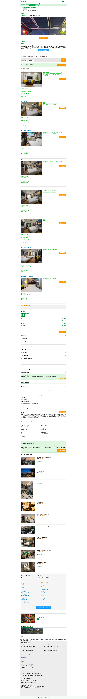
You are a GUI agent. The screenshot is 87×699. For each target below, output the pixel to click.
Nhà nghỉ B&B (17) (44, 596)
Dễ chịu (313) (23, 587)
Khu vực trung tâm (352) (25, 581)
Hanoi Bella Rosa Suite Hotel (42, 614)
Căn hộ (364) (43, 592)
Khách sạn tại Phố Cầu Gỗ (60, 639)
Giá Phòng (23, 55)
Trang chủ (22, 639)
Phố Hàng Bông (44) (24, 591)
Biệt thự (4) (43, 595)
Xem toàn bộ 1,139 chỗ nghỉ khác (43, 607)
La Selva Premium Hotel (41, 481)
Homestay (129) (43, 594)
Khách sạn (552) (43, 591)
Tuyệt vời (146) (23, 583)
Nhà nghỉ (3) (43, 598)
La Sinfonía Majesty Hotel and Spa (44, 457)
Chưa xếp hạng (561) (44, 589)
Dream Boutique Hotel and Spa (43, 514)
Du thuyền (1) (43, 602)
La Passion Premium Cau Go (42, 537)
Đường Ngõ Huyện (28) (25, 595)
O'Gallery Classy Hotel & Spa (42, 468)
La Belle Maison (40, 502)
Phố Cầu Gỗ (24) (24, 599)
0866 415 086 (61, 64)
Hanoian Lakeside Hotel (41, 562)
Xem (39, 15)
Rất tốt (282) (23, 584)
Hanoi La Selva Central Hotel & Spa (44, 550)
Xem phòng (62, 78)
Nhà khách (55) (43, 599)
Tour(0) (28, 5)
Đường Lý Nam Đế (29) (25, 592)
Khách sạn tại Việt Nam (30, 639)
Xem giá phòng (43, 37)
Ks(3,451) (33, 5)
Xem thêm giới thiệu (43, 50)
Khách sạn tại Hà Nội (39, 639)
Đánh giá (23, 311)
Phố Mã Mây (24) (24, 598)
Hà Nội (23, 5)
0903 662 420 (61, 450)
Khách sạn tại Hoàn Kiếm (49, 639)
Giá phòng (63, 60)
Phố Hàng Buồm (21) (24, 601)
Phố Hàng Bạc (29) (24, 594)
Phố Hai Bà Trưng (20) (25, 602)
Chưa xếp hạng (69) (44, 587)
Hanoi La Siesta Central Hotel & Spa (44, 526)
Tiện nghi (23, 332)
